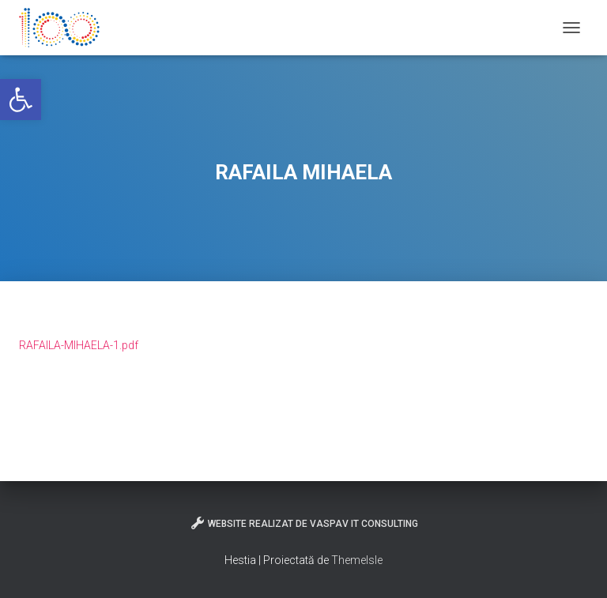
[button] (20, 99)
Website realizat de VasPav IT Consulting (304, 523)
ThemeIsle (357, 560)
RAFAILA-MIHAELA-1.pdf (78, 345)
